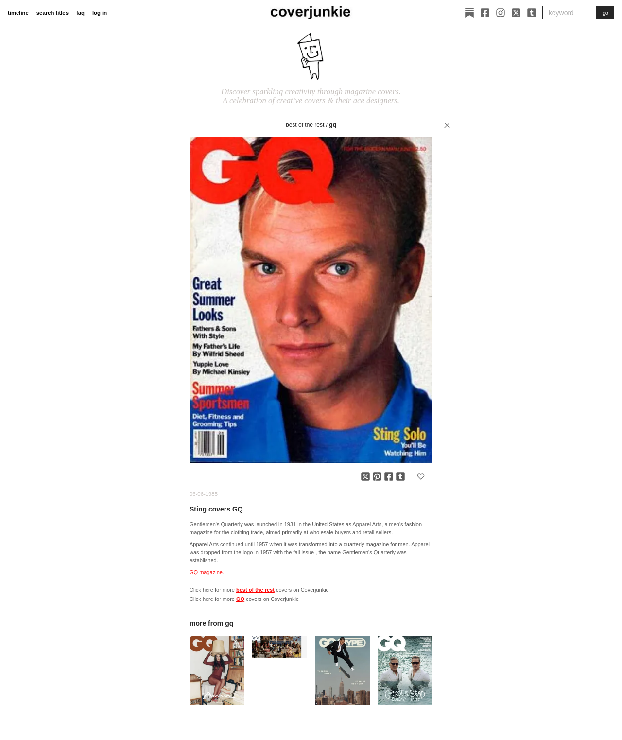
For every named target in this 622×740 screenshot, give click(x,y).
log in (99, 13)
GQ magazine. (207, 572)
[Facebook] (485, 13)
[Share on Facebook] (389, 476)
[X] (516, 13)
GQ (332, 125)
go (605, 13)
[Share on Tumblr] (400, 476)
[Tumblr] (531, 13)
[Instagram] (500, 13)
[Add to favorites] (420, 476)
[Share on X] (365, 476)
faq (80, 13)
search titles (52, 13)
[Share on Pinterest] (377, 476)
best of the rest (305, 125)
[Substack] (469, 13)
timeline (18, 13)
